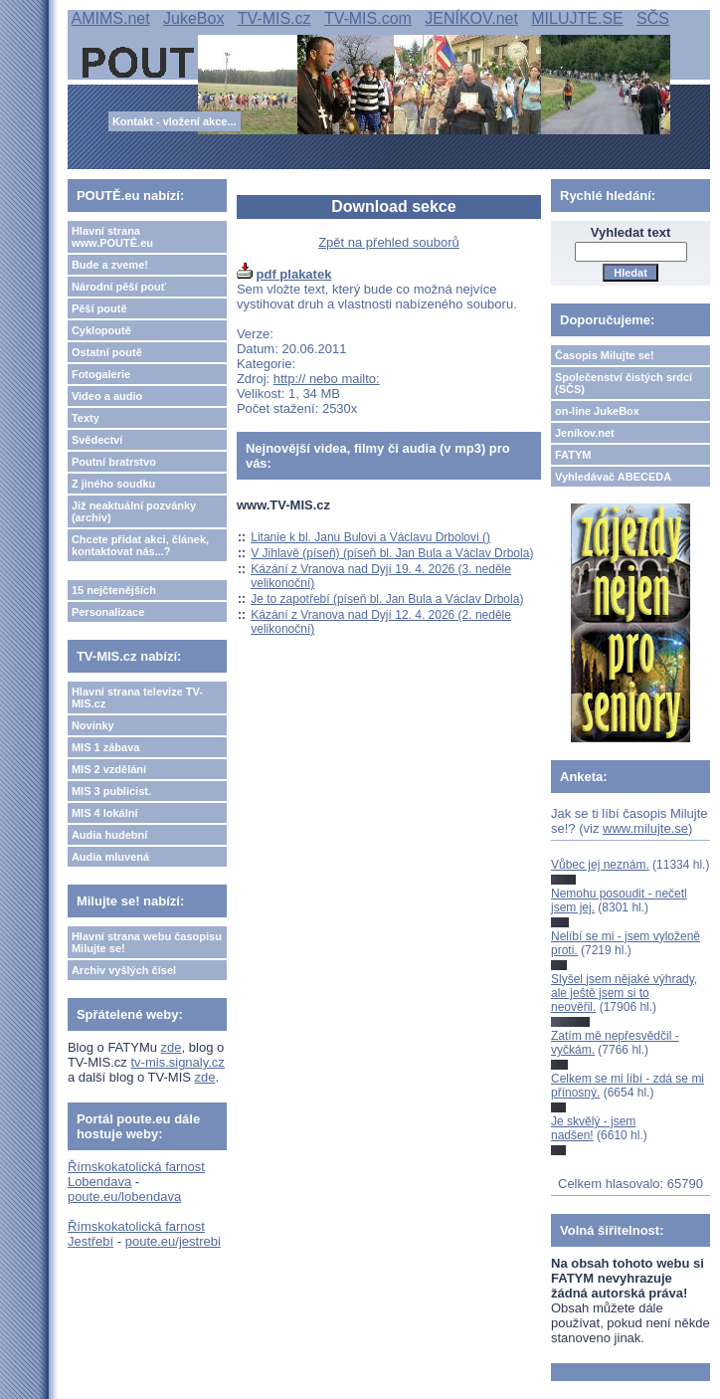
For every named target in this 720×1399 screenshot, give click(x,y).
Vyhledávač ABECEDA (613, 477)
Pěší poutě (99, 308)
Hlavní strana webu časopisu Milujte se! (147, 942)
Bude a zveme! (110, 265)
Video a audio (107, 396)
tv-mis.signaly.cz (177, 1062)
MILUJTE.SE (577, 18)
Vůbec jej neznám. (600, 865)
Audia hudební (109, 835)
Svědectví (97, 440)
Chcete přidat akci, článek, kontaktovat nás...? (140, 545)
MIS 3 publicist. (111, 791)
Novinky (93, 725)
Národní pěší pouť (119, 287)
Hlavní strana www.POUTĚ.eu (112, 237)
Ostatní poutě (107, 352)
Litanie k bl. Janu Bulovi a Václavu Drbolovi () (370, 537)
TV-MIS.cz (274, 18)
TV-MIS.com (368, 18)
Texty (85, 418)
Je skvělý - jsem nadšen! (593, 1128)
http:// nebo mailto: (326, 378)
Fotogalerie (101, 374)
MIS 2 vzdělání (109, 769)
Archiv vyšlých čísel (124, 970)
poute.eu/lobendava (124, 1196)
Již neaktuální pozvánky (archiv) (134, 511)
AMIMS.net (111, 18)
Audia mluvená (110, 857)
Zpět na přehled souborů (388, 242)
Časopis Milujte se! (604, 355)
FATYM (573, 455)
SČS (652, 18)
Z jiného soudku (113, 484)
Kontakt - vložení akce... (174, 121)
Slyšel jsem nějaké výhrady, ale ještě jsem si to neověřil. (624, 993)
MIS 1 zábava (105, 747)
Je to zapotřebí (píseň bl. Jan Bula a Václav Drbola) (387, 599)
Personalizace (108, 612)
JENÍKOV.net (471, 18)
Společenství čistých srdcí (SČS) (623, 383)
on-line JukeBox (597, 411)
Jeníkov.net (585, 433)
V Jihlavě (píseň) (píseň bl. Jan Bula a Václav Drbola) (392, 553)
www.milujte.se (645, 828)
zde (171, 1047)
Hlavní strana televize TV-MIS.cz (137, 697)
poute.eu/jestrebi (173, 1241)
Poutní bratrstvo (114, 462)
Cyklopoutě (101, 330)
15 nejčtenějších (114, 590)
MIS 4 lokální (105, 813)
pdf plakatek (294, 274)
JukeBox (193, 18)
